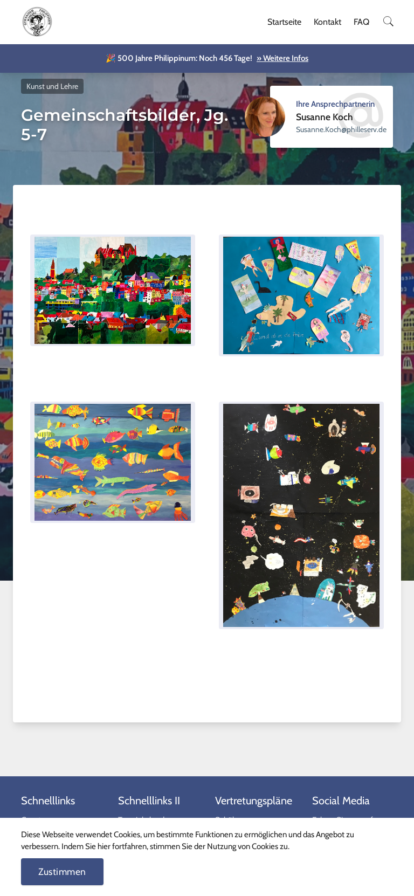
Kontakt (327, 22)
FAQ (361, 22)
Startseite (284, 22)
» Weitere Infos (282, 58)
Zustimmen (62, 871)
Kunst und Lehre (52, 86)
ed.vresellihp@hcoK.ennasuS (341, 129)
